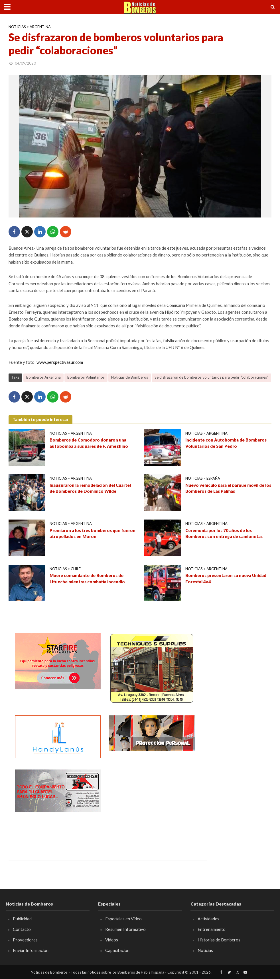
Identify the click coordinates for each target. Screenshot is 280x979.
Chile (76, 569)
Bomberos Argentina (43, 377)
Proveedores (25, 939)
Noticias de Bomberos (129, 377)
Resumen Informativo (125, 929)
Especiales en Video (123, 918)
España (213, 478)
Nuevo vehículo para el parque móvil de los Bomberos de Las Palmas (228, 488)
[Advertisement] (152, 805)
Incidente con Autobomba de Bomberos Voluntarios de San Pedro (226, 442)
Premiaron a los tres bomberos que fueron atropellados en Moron (92, 533)
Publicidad (22, 918)
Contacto (22, 929)
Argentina (40, 26)
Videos (111, 939)
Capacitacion (117, 950)
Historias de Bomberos (219, 939)
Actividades (208, 918)
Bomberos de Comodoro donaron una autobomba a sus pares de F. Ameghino (89, 442)
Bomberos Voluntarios (86, 377)
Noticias (17, 26)
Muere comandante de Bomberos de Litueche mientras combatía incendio (87, 578)
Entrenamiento (212, 929)
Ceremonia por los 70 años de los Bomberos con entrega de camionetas (224, 533)
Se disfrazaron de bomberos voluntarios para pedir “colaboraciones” (211, 377)
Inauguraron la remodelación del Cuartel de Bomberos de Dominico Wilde (90, 488)
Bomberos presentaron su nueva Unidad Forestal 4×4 (225, 578)
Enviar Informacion (30, 950)
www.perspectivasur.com (59, 362)
